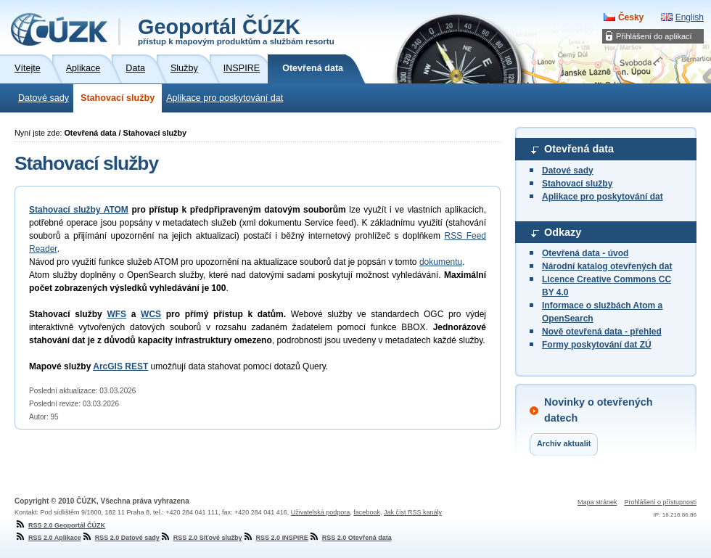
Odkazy (562, 232)
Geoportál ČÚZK (236, 30)
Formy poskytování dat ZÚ (597, 345)
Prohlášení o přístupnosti (660, 502)
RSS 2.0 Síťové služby (201, 537)
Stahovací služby (118, 98)
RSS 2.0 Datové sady (120, 537)
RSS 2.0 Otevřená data (350, 537)
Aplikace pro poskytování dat (224, 98)
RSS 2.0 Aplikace (48, 537)
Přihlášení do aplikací (654, 36)
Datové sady (43, 98)
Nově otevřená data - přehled (602, 332)
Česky (631, 17)
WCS (151, 314)
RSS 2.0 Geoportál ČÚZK (60, 525)
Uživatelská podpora (320, 512)
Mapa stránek (597, 502)
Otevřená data (579, 149)
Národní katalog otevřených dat (607, 266)
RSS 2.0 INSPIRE (275, 537)
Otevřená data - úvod (585, 253)
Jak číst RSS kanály (413, 512)
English (689, 17)
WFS (116, 314)
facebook (366, 512)
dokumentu (440, 262)
